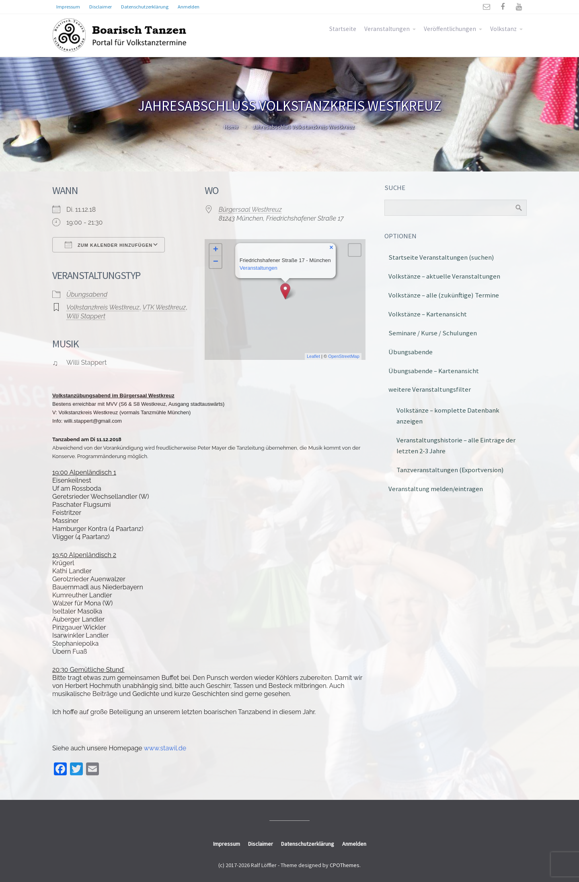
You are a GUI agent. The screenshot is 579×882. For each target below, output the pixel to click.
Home (231, 126)
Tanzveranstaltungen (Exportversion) (450, 469)
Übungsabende (410, 351)
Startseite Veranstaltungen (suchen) (441, 257)
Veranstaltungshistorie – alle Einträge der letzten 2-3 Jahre (455, 445)
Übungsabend (86, 294)
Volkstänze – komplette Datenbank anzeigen (447, 416)
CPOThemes (344, 865)
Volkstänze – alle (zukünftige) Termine (443, 295)
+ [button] (215, 250)
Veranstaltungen (387, 29)
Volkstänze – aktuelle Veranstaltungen (444, 276)
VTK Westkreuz (164, 307)
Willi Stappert (85, 316)
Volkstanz (503, 29)
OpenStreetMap (343, 356)
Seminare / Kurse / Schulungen (432, 332)
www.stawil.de (165, 748)
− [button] (215, 262)
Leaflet (313, 356)
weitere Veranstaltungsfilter (429, 389)
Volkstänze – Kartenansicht (427, 314)
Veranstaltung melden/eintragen (435, 488)
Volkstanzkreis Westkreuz (103, 307)
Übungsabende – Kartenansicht (433, 370)
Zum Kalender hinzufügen (108, 244)
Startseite (342, 29)
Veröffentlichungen (450, 29)
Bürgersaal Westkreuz (250, 209)
